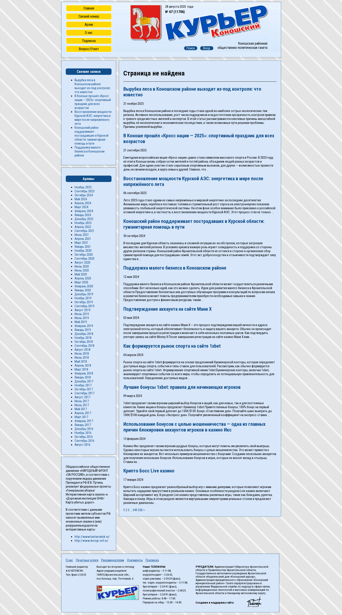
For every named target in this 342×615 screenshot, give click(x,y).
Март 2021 (81, 243)
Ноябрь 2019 (83, 298)
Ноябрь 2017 (83, 385)
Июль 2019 (82, 314)
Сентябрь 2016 (84, 441)
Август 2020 (82, 262)
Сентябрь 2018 (84, 346)
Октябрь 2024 (84, 195)
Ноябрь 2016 (83, 433)
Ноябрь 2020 (83, 251)
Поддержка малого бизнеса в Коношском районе (174, 268)
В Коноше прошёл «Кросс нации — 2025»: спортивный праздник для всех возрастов (93, 102)
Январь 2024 (83, 215)
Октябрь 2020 (84, 255)
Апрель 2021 (83, 239)
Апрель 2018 (83, 365)
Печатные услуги (87, 560)
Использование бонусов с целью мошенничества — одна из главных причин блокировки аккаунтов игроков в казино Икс (194, 427)
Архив (89, 24)
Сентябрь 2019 (84, 306)
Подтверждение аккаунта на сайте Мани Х (167, 309)
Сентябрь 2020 (84, 259)
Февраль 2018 (84, 373)
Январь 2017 (83, 425)
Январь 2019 (83, 330)
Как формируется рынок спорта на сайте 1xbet (172, 346)
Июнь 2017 (82, 405)
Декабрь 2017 (84, 381)
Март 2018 (81, 369)
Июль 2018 (82, 354)
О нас (89, 33)
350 (140, 510)
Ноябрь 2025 (83, 187)
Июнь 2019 (82, 318)
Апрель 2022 (83, 227)
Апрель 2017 (83, 413)
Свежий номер (89, 16)
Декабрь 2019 (84, 294)
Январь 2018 (83, 377)
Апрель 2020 (83, 278)
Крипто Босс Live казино (148, 471)
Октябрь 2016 (84, 437)
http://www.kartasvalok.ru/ (92, 537)
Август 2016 (82, 445)
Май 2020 (81, 274)
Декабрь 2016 (84, 429)
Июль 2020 (82, 266)
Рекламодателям (112, 560)
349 (135, 510)
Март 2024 (81, 207)
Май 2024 (81, 199)
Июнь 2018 (82, 358)
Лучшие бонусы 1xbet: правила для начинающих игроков (182, 387)
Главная (88, 8)
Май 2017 (81, 409)
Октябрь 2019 (84, 302)
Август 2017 (82, 397)
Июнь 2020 (82, 270)
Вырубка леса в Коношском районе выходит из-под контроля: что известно (92, 86)
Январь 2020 (83, 290)
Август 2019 (82, 310)
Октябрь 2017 (84, 389)
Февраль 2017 (84, 421)
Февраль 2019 (84, 326)
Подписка (89, 41)
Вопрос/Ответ (89, 49)
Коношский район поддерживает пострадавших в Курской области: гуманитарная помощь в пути (91, 135)
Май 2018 (81, 361)
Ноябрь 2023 (83, 223)
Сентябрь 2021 (84, 231)
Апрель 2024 (83, 203)
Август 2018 (82, 350)
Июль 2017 (82, 401)
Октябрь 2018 (84, 342)
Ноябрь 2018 (83, 338)
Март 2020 (81, 282)
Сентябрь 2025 (84, 191)
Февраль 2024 (84, 211)
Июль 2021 (82, 235)
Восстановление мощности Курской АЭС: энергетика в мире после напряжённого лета (93, 118)
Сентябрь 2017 (84, 393)
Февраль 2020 (84, 286)
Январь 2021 (83, 247)
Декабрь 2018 (84, 334)
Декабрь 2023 (84, 219)
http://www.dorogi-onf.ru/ (91, 541)
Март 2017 (81, 417)
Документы (135, 560)
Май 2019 (81, 322)
